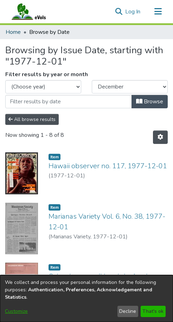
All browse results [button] (32, 119)
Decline (127, 311)
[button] (118, 11)
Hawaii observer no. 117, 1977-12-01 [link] (108, 166)
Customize (16, 311)
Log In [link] (133, 12)
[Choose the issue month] (130, 86)
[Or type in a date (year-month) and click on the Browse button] (68, 101)
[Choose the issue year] (43, 86)
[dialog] (86, 298)
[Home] (35, 11)
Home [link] (13, 32)
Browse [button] (149, 101)
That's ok (153, 311)
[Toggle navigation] (158, 11)
